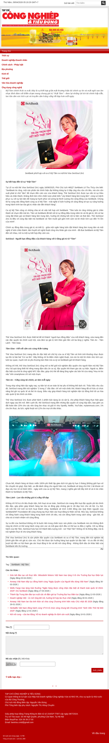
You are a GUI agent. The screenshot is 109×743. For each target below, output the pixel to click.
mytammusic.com (91, 405)
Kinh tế (5, 74)
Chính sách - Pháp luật (12, 65)
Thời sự (5, 55)
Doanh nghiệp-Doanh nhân (14, 60)
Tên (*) (9, 627)
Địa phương (7, 69)
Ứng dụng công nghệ (12, 87)
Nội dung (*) (11, 633)
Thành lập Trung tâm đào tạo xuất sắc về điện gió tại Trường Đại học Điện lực (44, 594)
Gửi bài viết (69, 3)
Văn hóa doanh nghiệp (12, 83)
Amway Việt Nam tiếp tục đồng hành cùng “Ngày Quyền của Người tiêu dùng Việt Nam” (49, 581)
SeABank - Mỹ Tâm (20, 564)
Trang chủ (6, 51)
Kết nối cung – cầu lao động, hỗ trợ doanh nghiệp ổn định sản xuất (39, 614)
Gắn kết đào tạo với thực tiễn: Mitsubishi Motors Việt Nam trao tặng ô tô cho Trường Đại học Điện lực (56, 575)
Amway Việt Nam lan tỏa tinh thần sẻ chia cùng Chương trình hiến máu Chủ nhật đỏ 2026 (51, 601)
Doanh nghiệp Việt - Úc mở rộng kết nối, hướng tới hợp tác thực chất (40, 598)
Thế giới (5, 78)
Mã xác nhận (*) (13, 659)
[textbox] (88, 3)
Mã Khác (26, 659)
